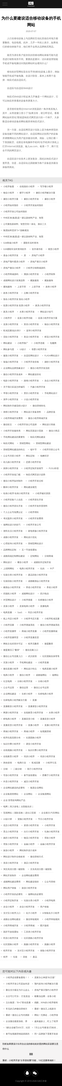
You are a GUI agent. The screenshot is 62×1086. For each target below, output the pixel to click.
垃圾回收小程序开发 (13, 581)
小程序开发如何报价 (33, 205)
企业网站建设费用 (30, 875)
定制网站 (34, 555)
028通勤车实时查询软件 (14, 249)
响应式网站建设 (37, 436)
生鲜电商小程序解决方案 (15, 700)
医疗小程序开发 (34, 768)
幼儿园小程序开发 (12, 462)
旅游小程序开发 (29, 887)
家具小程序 (8, 311)
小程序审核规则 (52, 919)
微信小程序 (25, 674)
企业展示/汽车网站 (50, 812)
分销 (5, 768)
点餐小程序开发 (31, 292)
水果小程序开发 (27, 311)
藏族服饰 (48, 280)
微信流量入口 (31, 649)
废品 (35, 956)
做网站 (55, 674)
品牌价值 (51, 411)
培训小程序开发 (47, 756)
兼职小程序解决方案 (45, 192)
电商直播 (7, 612)
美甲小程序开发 (10, 399)
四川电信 (44, 593)
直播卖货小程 (28, 718)
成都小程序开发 (10, 537)
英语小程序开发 (31, 324)
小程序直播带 (9, 631)
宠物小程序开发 (25, 819)
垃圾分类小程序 (31, 900)
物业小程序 (8, 192)
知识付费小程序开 (12, 743)
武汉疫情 (32, 656)
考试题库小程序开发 (13, 518)
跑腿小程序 (49, 944)
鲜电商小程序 (9, 718)
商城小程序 (29, 731)
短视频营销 (45, 731)
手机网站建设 (26, 662)
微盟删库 (48, 643)
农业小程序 (8, 906)
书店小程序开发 (35, 612)
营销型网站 (25, 443)
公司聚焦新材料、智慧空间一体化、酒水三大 (24, 224)
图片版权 (44, 925)
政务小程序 (51, 286)
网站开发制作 (9, 875)
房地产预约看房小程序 (14, 261)
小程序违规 (39, 343)
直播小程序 (33, 725)
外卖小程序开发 (10, 781)
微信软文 (7, 424)
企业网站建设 (9, 693)
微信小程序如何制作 (13, 480)
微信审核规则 (32, 919)
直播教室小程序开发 (13, 706)
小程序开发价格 (31, 361)
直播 (34, 700)
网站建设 (7, 343)
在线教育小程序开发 (33, 712)
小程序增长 (33, 512)
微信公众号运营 (41, 687)
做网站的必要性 (35, 894)
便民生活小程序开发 (13, 530)
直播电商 (44, 606)
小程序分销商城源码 (35, 267)
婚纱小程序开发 (52, 361)
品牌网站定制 (9, 549)
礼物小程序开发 (52, 831)
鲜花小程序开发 (52, 336)
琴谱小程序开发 (10, 393)
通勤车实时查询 (30, 242)
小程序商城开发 (10, 925)
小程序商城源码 (10, 274)
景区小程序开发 (31, 393)
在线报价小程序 (27, 186)
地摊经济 (44, 455)
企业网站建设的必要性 (14, 787)
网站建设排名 (34, 374)
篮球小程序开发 (33, 330)
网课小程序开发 (10, 712)
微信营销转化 (39, 405)
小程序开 (7, 317)
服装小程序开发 (10, 355)
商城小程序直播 (29, 631)
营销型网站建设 (43, 443)
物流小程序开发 (31, 837)
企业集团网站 (44, 793)
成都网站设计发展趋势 (14, 280)
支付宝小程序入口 (12, 912)
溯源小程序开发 (31, 274)
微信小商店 (54, 430)
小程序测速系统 (27, 624)
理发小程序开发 (10, 844)
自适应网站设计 (31, 355)
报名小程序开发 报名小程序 (16, 299)
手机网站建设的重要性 (14, 436)
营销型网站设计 (35, 543)
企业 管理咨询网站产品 (14, 800)
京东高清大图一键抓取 (41, 869)
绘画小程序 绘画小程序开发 (16, 493)
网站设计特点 (30, 668)
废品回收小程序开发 (37, 574)
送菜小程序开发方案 (47, 317)
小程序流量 (8, 624)
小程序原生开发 (35, 499)
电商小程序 (8, 674)
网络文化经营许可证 (13, 643)
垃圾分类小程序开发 (13, 574)
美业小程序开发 (31, 336)
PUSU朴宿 (54, 468)
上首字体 (36, 286)
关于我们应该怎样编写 (14, 386)
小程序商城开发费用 (13, 418)
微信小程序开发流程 (40, 368)
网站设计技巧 (46, 311)
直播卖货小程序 (47, 718)
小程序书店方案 (31, 618)
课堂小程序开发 (33, 743)
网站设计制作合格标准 (14, 856)
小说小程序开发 (31, 399)
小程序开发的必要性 (13, 894)
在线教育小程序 (10, 756)
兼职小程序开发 (31, 198)
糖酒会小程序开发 (12, 587)
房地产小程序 (38, 255)
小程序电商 (49, 900)
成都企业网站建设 (12, 919)
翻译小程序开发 (10, 487)
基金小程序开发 (10, 255)
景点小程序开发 (10, 831)
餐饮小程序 (22, 562)
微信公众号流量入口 (13, 656)
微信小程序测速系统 (50, 624)
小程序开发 (49, 825)
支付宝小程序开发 (26, 950)
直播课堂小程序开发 (37, 706)
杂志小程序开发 (52, 380)
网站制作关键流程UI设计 (15, 405)
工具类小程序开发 (32, 931)
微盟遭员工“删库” (11, 649)
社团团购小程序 (33, 737)
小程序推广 (22, 343)
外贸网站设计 (9, 599)
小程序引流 (51, 762)
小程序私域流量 (52, 618)
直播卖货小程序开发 (13, 725)
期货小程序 (53, 249)
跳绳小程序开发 (31, 380)
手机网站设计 (50, 393)
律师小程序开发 (10, 411)
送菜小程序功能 (24, 317)
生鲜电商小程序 (45, 693)
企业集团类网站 (10, 793)
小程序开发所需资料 (37, 505)
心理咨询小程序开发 (13, 543)
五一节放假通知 (29, 549)
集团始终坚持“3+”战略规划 (16, 230)
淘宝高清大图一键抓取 (14, 869)
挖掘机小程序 (9, 593)
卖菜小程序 (8, 606)
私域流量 (36, 762)
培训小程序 (29, 756)
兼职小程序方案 (10, 198)
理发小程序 (49, 837)
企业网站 (28, 793)
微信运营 (24, 687)
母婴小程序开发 (39, 349)
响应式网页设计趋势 (35, 474)
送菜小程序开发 (10, 324)
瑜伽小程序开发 (10, 361)
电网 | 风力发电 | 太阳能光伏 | (18, 806)
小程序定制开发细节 (33, 468)
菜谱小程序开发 (31, 825)
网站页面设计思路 (34, 430)
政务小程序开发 (10, 292)
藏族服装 (34, 280)
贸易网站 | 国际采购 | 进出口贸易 (19, 812)
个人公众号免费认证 (13, 512)
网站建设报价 (32, 881)
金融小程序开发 (47, 844)
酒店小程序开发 (31, 862)
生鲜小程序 (27, 693)
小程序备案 (8, 186)
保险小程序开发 (47, 950)
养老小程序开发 (33, 587)
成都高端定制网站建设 (14, 555)
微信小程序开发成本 (13, 374)
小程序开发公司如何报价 (15, 211)
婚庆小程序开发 (10, 837)
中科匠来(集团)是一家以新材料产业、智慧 (23, 217)
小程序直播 (43, 662)
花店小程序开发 (10, 825)
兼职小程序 (49, 198)
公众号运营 (8, 687)
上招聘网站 (8, 568)
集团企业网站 (36, 787)
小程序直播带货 (10, 637)
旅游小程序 (8, 850)
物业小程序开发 (52, 324)
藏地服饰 (7, 286)
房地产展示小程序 (38, 261)
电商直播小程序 (49, 668)
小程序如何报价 (10, 205)
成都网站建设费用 (12, 881)
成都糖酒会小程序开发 (39, 581)
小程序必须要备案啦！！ (17, 977)
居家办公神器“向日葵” (44, 977)
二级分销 (17, 768)
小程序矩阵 (49, 274)
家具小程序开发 (42, 305)
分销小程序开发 (24, 681)
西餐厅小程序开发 (51, 775)
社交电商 (7, 681)
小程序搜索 (27, 599)
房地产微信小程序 (12, 267)
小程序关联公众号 (51, 449)
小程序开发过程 (35, 480)
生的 (42, 568)
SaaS (19, 612)
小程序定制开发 (10, 900)
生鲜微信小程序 (45, 599)
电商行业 (21, 762)
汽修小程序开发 (37, 386)
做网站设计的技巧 (12, 524)
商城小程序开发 (10, 731)
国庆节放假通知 (10, 931)
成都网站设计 (28, 593)
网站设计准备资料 (32, 411)
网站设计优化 (30, 537)
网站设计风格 (48, 424)
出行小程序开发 (31, 831)
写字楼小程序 (46, 186)
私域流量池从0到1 (12, 330)
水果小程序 (54, 712)
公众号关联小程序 (12, 455)
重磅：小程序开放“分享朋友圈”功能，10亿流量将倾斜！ (29, 1060)
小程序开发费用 (35, 518)
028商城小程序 (10, 242)
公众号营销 (49, 881)
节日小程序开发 (45, 819)
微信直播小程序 (10, 668)
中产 (52, 568)
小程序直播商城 (49, 631)
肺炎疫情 (7, 762)
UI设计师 (7, 819)
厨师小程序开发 (10, 468)
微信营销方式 (36, 856)
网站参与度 (8, 349)
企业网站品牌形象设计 (14, 368)
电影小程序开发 (10, 380)
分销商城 (48, 555)
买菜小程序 (8, 662)
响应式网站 (8, 443)
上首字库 (21, 286)
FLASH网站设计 (51, 355)
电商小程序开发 (27, 568)
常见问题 (31, 1054)
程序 (5, 956)
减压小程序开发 (31, 781)
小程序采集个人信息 (13, 499)
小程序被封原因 (42, 493)
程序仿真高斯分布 (12, 737)
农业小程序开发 (27, 906)
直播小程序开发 (52, 725)
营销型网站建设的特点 (14, 449)
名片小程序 (31, 912)
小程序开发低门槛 (12, 474)
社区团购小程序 (10, 944)
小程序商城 (29, 925)
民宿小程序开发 (10, 938)
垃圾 (15, 956)
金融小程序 (29, 844)
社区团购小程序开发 (33, 938)
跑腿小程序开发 (31, 944)
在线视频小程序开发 (13, 750)
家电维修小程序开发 (37, 530)
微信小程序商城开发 (37, 418)
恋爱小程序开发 (33, 462)
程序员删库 (33, 643)
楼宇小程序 (25, 192)
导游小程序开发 (10, 775)
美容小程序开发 (10, 862)
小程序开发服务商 (12, 430)
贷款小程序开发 (10, 336)
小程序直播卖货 (31, 637)
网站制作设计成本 (28, 850)
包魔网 (53, 343)
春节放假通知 (30, 775)
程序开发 (7, 950)
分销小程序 (43, 681)
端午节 (33, 449)
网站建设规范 (30, 487)
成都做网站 (41, 674)
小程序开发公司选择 (27, 424)
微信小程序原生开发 (13, 505)
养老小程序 (52, 587)
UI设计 (23, 349)
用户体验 (44, 906)
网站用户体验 (9, 887)
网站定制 (30, 455)
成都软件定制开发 (42, 562)
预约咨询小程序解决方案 (46, 983)
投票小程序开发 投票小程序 (16, 305)
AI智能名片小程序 (50, 912)
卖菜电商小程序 (27, 606)
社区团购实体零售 (51, 656)
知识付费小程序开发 (37, 750)
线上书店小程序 (10, 618)
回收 (25, 956)
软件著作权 (37, 249)
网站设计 (7, 562)
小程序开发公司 (33, 524)
